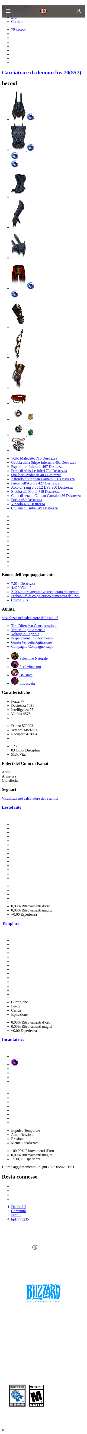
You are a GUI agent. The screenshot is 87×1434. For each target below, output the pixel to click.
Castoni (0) (19, 600)
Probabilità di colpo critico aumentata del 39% (45, 596)
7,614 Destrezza (23, 583)
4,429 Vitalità (21, 588)
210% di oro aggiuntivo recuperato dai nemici (45, 592)
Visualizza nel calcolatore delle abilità (30, 618)
